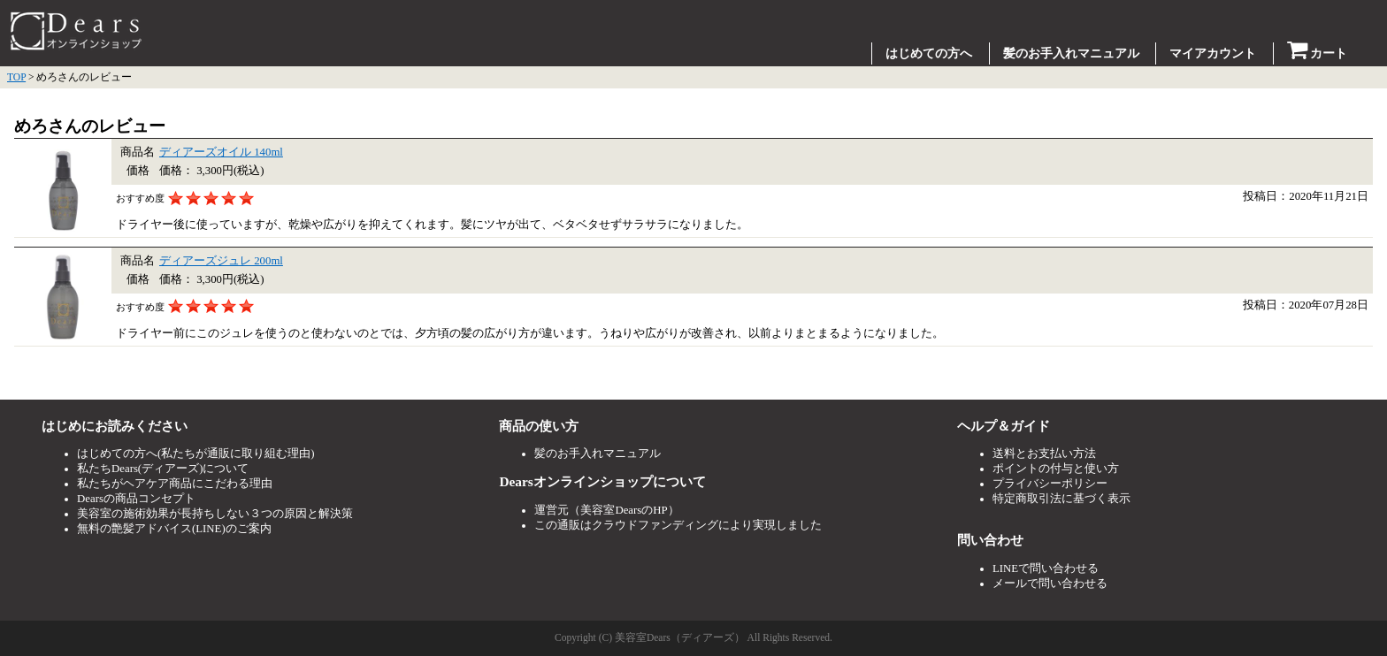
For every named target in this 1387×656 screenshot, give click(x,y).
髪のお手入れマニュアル (1071, 53)
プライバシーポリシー (1049, 483)
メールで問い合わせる (1049, 583)
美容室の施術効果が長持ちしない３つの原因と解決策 (215, 513)
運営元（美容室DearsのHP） (606, 510)
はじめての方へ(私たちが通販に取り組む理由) (196, 453)
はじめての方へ (928, 53)
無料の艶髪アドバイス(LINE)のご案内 (174, 529)
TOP (16, 77)
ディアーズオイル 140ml (221, 152)
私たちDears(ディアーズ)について (163, 468)
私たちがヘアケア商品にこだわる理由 (174, 483)
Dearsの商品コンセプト (136, 498)
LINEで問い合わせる (1045, 568)
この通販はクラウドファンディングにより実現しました (678, 525)
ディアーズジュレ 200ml (221, 261)
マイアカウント (1212, 53)
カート (1317, 53)
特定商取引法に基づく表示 (1061, 498)
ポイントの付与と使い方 (1055, 468)
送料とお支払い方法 (1044, 453)
